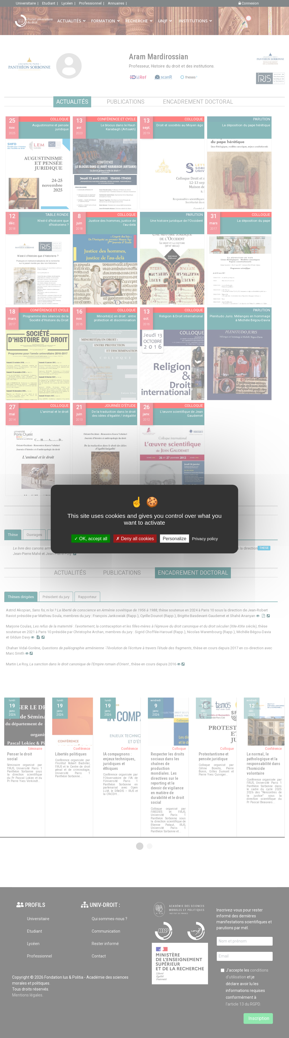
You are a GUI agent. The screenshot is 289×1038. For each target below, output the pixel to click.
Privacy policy (205, 538)
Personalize (174, 538)
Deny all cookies (135, 538)
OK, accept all (90, 538)
